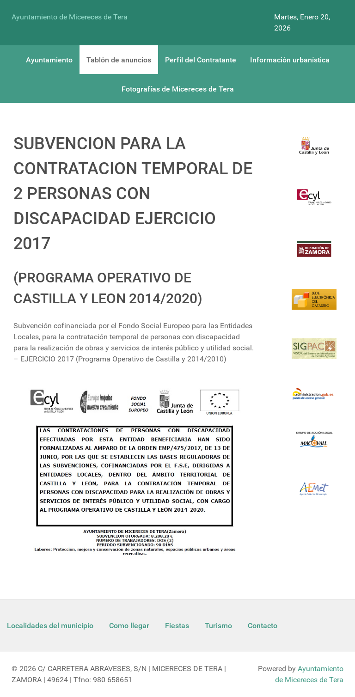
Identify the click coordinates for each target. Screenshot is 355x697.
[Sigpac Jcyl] (314, 354)
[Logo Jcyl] (314, 151)
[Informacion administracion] (314, 399)
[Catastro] (314, 305)
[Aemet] (314, 494)
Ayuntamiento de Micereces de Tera (70, 16)
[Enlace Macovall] (314, 445)
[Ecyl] (314, 202)
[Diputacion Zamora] (314, 254)
